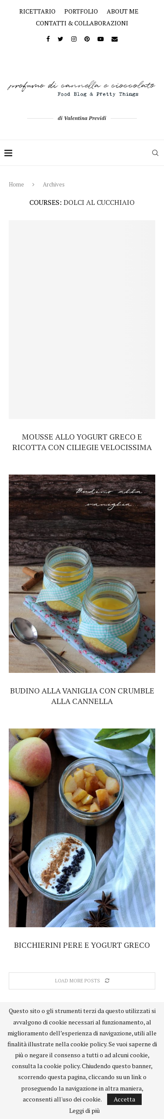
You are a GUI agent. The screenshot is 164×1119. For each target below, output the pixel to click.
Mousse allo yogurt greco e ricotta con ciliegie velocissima (82, 441)
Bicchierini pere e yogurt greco (82, 945)
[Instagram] (74, 39)
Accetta (124, 1099)
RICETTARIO (37, 11)
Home (16, 184)
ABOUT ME (123, 11)
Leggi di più (84, 1111)
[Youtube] (101, 39)
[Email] (115, 39)
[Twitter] (60, 39)
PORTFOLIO (81, 11)
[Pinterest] (87, 39)
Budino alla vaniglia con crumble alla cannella (82, 695)
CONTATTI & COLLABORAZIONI (82, 23)
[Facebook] (48, 39)
